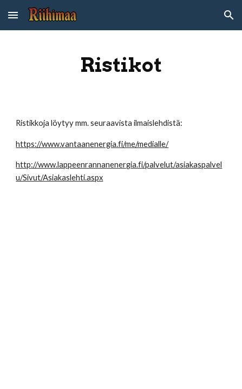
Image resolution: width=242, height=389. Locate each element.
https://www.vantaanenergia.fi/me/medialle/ (92, 144)
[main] (120, 64)
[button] (13, 15)
